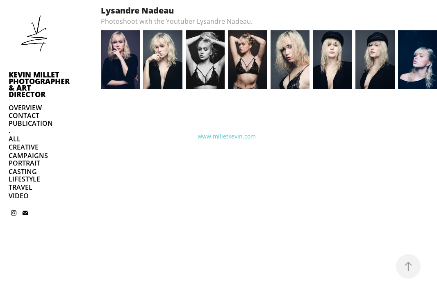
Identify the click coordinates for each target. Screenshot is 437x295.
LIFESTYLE (24, 179)
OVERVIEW (25, 107)
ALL (14, 138)
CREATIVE (24, 147)
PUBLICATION (31, 123)
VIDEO (19, 195)
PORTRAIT (24, 163)
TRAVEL (20, 187)
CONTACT (24, 115)
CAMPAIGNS (28, 155)
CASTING (23, 171)
